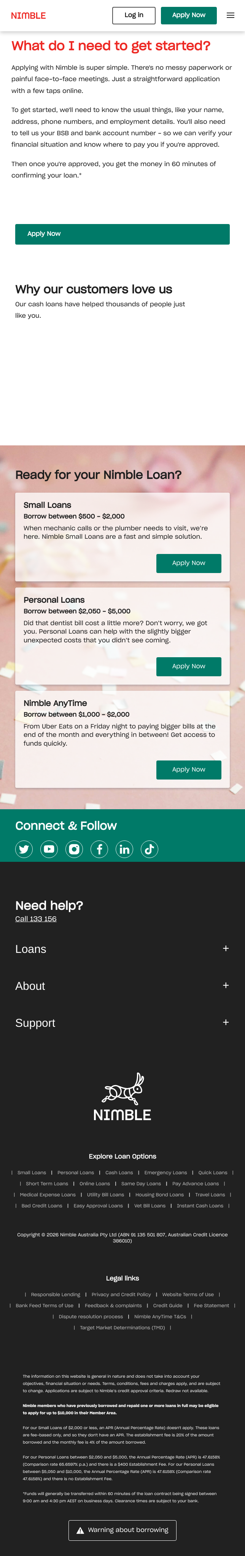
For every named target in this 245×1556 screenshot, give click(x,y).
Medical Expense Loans (48, 1195)
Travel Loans (210, 1195)
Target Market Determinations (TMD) (122, 1328)
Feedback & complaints (113, 1306)
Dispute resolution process (91, 1317)
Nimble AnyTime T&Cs (160, 1317)
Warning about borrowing (122, 1530)
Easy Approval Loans (98, 1206)
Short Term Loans (47, 1184)
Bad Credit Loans (42, 1206)
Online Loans (95, 1184)
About (30, 986)
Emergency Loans (166, 1173)
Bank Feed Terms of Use (45, 1306)
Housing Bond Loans (159, 1195)
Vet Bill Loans (149, 1206)
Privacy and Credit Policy (121, 1295)
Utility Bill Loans (105, 1195)
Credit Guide (168, 1306)
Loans (30, 949)
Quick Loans (213, 1173)
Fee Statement (211, 1306)
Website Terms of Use (188, 1295)
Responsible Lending (55, 1295)
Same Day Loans (141, 1184)
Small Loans (32, 1173)
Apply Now (188, 16)
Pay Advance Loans (195, 1184)
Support (35, 1023)
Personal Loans (75, 1173)
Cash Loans (119, 1173)
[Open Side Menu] (230, 16)
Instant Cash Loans (200, 1206)
